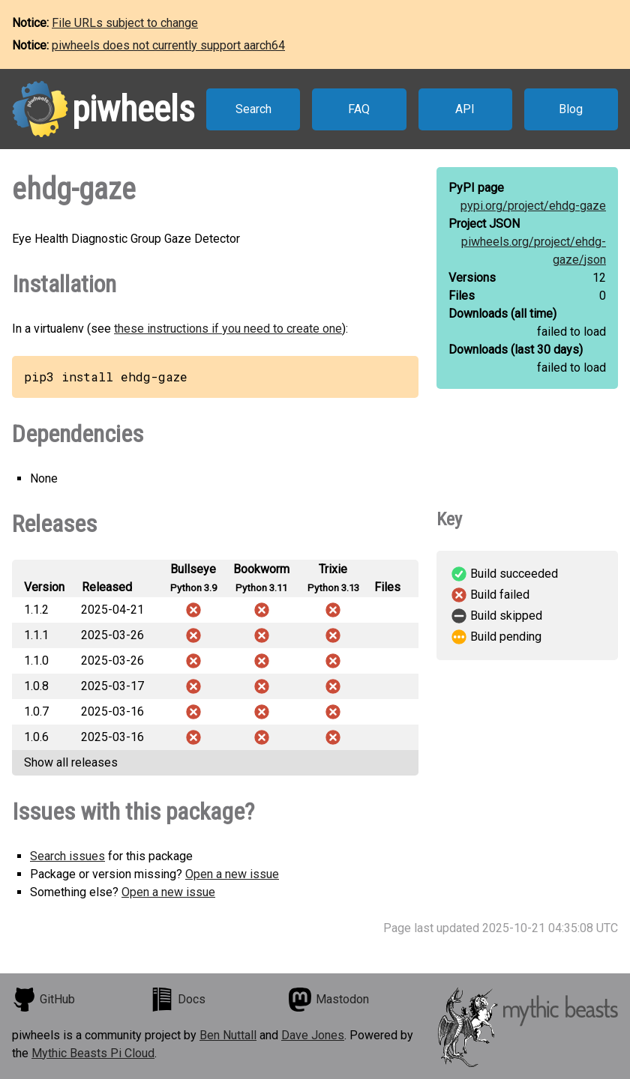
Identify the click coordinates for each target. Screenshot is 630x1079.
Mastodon (328, 1000)
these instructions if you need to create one (228, 328)
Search (254, 109)
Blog (571, 109)
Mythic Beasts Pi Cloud (93, 1053)
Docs (178, 1000)
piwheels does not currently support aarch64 (168, 45)
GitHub (43, 1000)
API (465, 109)
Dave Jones (312, 1035)
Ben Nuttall (228, 1035)
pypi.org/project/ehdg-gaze (533, 206)
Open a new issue (232, 874)
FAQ (359, 109)
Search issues (67, 856)
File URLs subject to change (125, 23)
